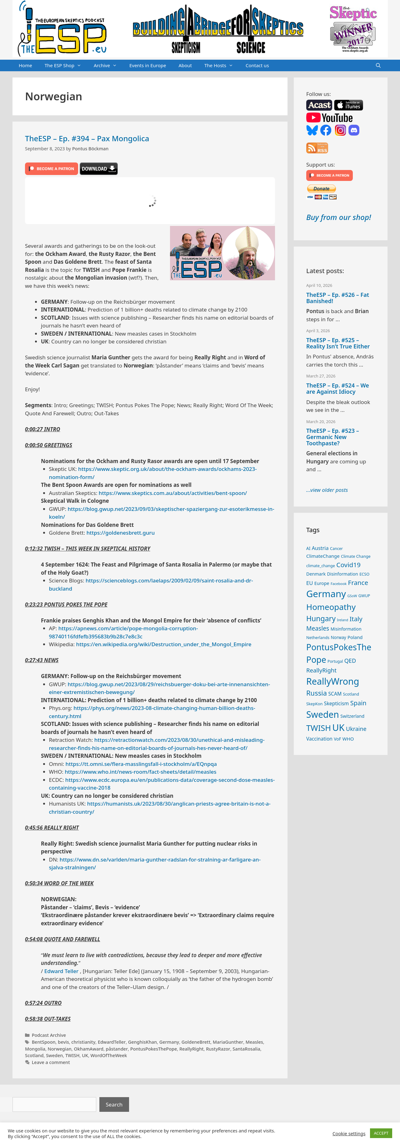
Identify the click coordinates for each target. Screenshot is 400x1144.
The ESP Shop (66, 66)
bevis (63, 1042)
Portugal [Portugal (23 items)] (335, 661)
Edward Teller (61, 971)
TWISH (72, 1055)
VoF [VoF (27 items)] (337, 739)
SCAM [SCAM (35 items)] (335, 693)
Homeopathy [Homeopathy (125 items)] (331, 606)
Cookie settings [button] (348, 1133)
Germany (169, 1042)
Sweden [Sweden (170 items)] (322, 714)
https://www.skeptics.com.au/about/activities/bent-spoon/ (173, 493)
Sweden (54, 1055)
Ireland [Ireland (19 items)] (342, 620)
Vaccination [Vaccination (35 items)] (319, 738)
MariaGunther (228, 1042)
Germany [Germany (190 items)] (326, 593)
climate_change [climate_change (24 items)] (320, 565)
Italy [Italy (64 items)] (355, 618)
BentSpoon (44, 1042)
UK (85, 1055)
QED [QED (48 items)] (350, 660)
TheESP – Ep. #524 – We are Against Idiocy (337, 388)
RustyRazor (218, 1049)
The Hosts (221, 66)
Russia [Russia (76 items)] (316, 692)
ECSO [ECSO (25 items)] (364, 574)
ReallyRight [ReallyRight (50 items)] (321, 670)
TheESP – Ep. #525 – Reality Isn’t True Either (338, 343)
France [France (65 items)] (358, 582)
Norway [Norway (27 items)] (338, 637)
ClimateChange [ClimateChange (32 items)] (323, 556)
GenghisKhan (142, 1042)
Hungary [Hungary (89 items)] (321, 618)
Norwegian (60, 1049)
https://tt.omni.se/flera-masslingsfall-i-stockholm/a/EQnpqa (141, 763)
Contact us (257, 65)
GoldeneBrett (196, 1042)
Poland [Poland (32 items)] (355, 637)
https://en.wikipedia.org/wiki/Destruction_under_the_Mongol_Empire (164, 644)
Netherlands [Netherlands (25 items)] (317, 637)
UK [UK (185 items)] (338, 727)
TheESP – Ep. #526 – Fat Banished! (337, 298)
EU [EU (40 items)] (309, 583)
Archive (108, 66)
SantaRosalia (246, 1049)
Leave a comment (51, 1062)
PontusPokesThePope (153, 1049)
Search (114, 1104)
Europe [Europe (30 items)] (321, 583)
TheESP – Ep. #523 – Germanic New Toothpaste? (332, 437)
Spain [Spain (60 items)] (358, 703)
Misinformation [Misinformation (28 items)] (346, 629)
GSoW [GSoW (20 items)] (352, 595)
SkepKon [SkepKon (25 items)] (314, 704)
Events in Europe (147, 65)
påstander (117, 1049)
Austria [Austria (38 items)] (320, 548)
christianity (83, 1042)
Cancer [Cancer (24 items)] (336, 548)
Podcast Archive (49, 1035)
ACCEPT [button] (381, 1133)
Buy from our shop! (338, 217)
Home (25, 65)
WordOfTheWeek (109, 1055)
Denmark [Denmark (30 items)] (316, 574)
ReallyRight (191, 1049)
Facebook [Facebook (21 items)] (339, 583)
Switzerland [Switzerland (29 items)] (352, 716)
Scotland (34, 1055)
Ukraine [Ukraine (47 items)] (356, 728)
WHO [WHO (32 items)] (348, 739)
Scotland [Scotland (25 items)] (351, 694)
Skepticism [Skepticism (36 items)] (336, 703)
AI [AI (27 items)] (308, 548)
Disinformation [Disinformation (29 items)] (342, 574)
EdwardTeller (112, 1042)
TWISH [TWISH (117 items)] (318, 727)
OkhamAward (88, 1049)
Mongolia (35, 1049)
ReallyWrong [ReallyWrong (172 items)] (332, 681)
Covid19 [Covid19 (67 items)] (348, 564)
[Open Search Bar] (378, 66)
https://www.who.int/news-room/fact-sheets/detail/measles (140, 771)
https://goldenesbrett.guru (121, 532)
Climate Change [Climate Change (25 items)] (356, 556)
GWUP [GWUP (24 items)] (364, 595)
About (185, 65)
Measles (254, 1042)
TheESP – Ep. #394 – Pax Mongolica (87, 138)
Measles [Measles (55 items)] (317, 628)
